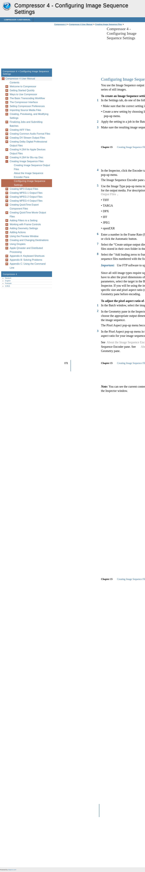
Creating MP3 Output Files (24, 189)
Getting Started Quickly (22, 90)
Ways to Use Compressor (23, 94)
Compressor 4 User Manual (17, 20)
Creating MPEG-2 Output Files (26, 197)
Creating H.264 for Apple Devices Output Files (28, 151)
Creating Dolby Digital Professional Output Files (28, 143)
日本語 (7, 286)
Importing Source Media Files (25, 110)
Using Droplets (18, 244)
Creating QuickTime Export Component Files (24, 206)
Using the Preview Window (24, 236)
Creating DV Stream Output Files (27, 137)
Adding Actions (18, 232)
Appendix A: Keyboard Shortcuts (27, 256)
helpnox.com (12, 869)
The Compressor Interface (24, 102)
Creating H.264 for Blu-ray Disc (26, 157)
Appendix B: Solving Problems (26, 260)
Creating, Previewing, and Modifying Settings (29, 116)
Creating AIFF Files (20, 130)
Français (8, 283)
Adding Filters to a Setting (23, 220)
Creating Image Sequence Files (108, 24)
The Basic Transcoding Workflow (27, 98)
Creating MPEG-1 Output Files (26, 193)
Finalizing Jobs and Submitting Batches (26, 124)
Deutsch (8, 278)
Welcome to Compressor (23, 86)
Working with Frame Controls (25, 224)
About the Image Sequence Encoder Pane (28, 175)
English (8, 281)
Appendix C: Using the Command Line (28, 266)
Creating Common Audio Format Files (30, 133)
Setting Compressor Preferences (27, 106)
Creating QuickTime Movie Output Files (28, 214)
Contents (14, 82)
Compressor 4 (6, 6)
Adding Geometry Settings (24, 228)
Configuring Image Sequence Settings (29, 183)
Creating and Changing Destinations (29, 240)
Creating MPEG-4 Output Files (26, 200)
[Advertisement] (79, 48)
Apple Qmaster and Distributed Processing (26, 250)
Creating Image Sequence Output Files (32, 167)
